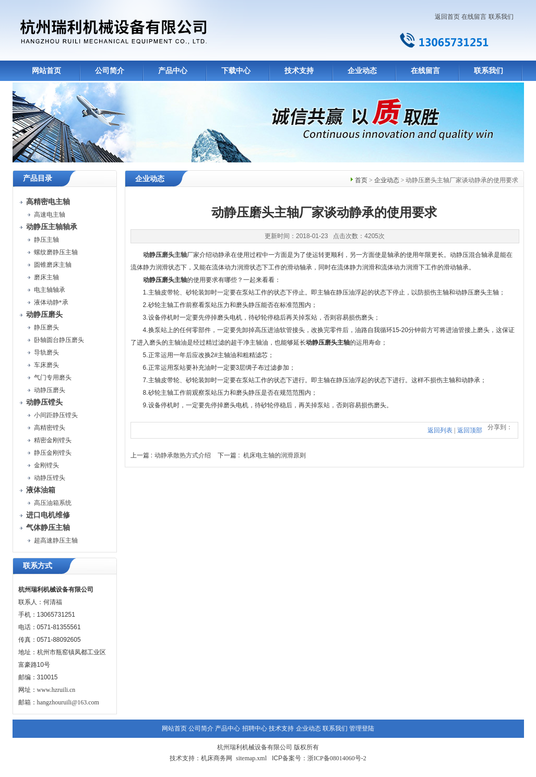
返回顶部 (469, 430)
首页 (361, 180)
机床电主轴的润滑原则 (274, 455)
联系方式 (37, 566)
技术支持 (299, 71)
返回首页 (447, 16)
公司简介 (109, 71)
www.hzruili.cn (56, 689)
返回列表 (439, 430)
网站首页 (46, 71)
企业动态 (362, 71)
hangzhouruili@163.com (68, 702)
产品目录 (37, 178)
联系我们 (501, 16)
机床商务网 (216, 758)
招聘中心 (254, 728)
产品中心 (172, 71)
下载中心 (236, 71)
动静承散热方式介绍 (182, 455)
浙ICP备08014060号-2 (336, 758)
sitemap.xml (251, 758)
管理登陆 (361, 728)
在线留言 (473, 16)
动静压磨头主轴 (165, 254)
